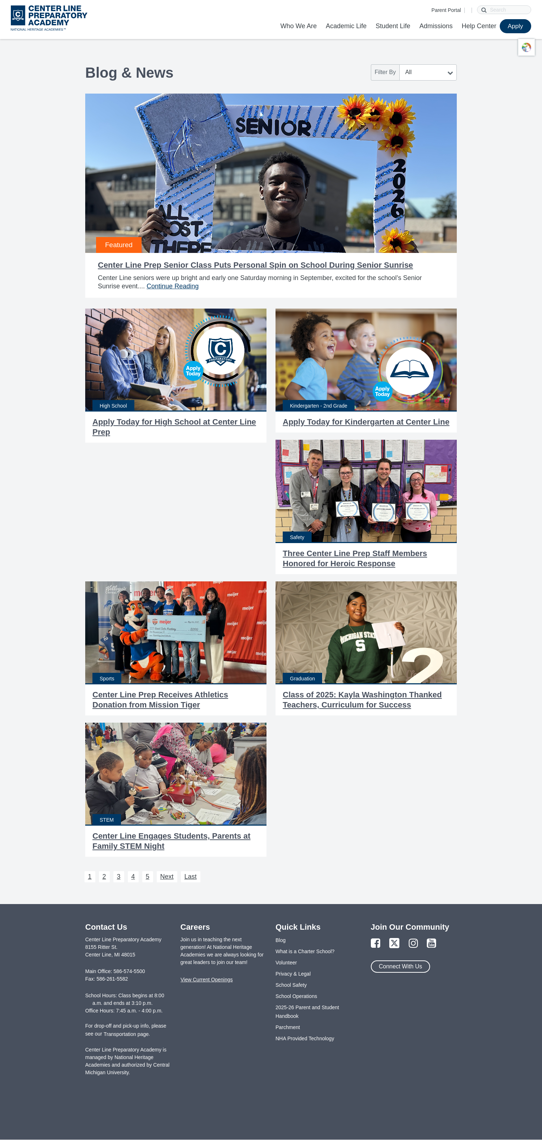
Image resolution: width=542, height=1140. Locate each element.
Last (191, 876)
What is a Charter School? (305, 951)
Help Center (478, 26)
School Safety (291, 985)
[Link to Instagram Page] (413, 944)
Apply (515, 26)
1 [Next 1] (90, 876)
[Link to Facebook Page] (375, 944)
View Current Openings (207, 979)
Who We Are (298, 26)
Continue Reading (173, 286)
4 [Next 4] (133, 876)
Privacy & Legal (293, 974)
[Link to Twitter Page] (394, 943)
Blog (281, 940)
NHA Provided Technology (305, 1038)
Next (167, 876)
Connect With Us (400, 966)
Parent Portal (446, 10)
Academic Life (346, 26)
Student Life (393, 26)
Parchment (288, 1027)
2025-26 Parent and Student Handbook (307, 1012)
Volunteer (286, 962)
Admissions (435, 26)
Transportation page (126, 1034)
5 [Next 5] (147, 876)
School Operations (296, 996)
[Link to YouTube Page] (431, 944)
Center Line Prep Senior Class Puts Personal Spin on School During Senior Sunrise (255, 265)
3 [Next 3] (119, 876)
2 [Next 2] (104, 876)
